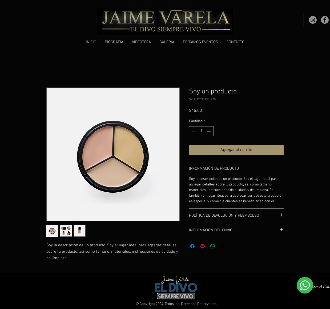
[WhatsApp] (305, 285)
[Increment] (209, 131)
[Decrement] (193, 131)
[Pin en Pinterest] (202, 246)
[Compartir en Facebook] (192, 246)
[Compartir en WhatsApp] (213, 246)
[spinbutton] (201, 131)
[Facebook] (325, 20)
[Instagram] (313, 20)
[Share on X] (223, 246)
